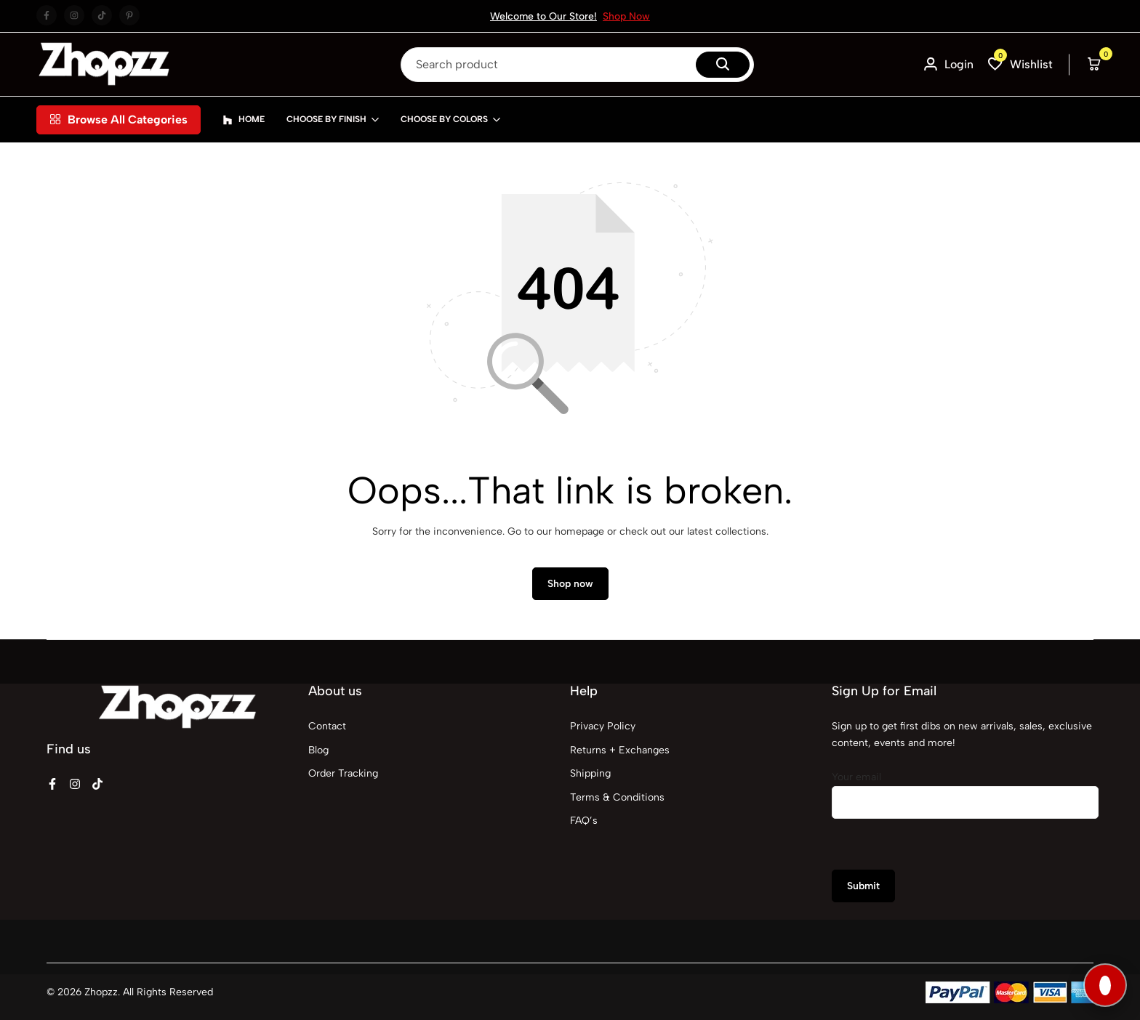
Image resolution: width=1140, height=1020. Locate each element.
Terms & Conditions (617, 797)
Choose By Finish (326, 119)
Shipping (590, 773)
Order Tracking (343, 773)
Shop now (570, 584)
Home (243, 120)
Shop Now (626, 16)
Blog (318, 750)
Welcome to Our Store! (543, 16)
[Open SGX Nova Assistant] (1105, 985)
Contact (327, 726)
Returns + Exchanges (620, 750)
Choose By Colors (444, 119)
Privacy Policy (602, 726)
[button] (1020, 64)
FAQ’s (584, 820)
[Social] (52, 784)
